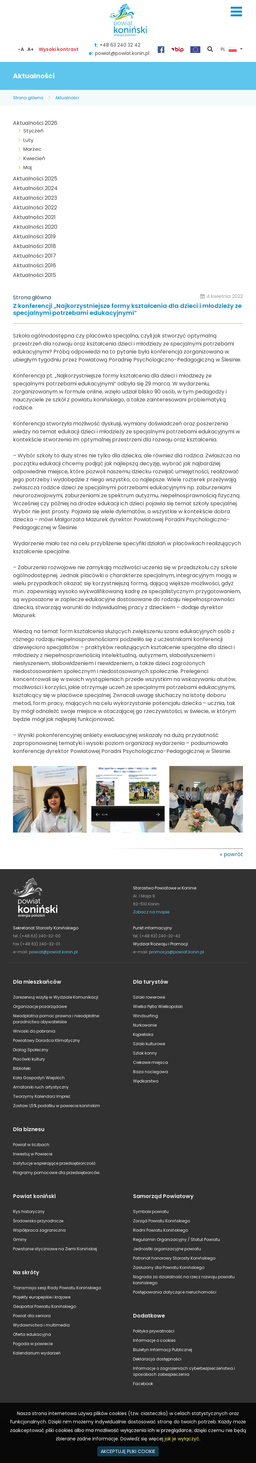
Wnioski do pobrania (34, 1031)
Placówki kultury (29, 1059)
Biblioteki (22, 1068)
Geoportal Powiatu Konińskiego (44, 1306)
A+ (30, 49)
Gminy (20, 1239)
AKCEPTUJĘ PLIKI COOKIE (128, 1451)
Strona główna (28, 98)
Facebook (143, 1383)
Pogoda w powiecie (33, 1343)
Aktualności (67, 98)
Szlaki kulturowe (149, 1044)
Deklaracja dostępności (157, 1359)
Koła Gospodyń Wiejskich (39, 1078)
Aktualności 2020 (35, 227)
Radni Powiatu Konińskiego (160, 1230)
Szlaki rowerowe (149, 997)
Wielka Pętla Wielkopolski (158, 1006)
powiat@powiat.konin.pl (122, 53)
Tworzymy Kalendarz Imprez (41, 1096)
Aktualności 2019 (34, 236)
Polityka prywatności (153, 1331)
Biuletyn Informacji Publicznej (162, 1349)
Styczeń (33, 130)
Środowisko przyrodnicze (38, 1221)
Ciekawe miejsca (150, 1062)
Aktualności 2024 (35, 188)
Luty (28, 139)
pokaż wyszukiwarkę (210, 49)
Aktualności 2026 (35, 123)
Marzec (32, 148)
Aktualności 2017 (34, 256)
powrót (233, 854)
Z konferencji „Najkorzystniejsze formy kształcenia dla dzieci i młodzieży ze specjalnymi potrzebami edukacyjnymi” (127, 309)
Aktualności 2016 (34, 265)
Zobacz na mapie (151, 912)
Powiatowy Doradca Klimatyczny (46, 1040)
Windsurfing (145, 1016)
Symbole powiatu (151, 1211)
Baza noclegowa (150, 1072)
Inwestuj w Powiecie (32, 1154)
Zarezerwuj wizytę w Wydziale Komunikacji (55, 997)
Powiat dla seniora (32, 1316)
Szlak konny (145, 1053)
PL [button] (229, 50)
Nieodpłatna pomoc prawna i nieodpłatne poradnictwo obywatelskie (56, 1019)
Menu (236, 11)
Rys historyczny (29, 1211)
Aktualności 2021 (34, 217)
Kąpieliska (143, 1034)
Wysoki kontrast (59, 49)
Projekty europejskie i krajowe (41, 1297)
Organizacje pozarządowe (40, 1006)
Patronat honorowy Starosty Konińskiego (174, 1258)
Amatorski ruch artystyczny (41, 1087)
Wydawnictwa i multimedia (41, 1325)
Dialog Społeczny (30, 1050)
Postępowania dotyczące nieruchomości (174, 1292)
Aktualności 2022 (35, 207)
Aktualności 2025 (35, 178)
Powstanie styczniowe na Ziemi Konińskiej (55, 1249)
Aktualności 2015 (34, 275)
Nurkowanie (145, 1025)
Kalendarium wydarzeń (37, 1353)
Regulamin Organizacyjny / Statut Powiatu (176, 1239)
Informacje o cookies (154, 1340)
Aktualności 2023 (35, 198)
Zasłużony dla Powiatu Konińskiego (168, 1267)
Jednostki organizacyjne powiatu (167, 1249)
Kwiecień (34, 158)
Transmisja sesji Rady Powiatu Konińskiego (57, 1288)
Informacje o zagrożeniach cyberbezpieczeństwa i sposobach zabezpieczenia (184, 1371)
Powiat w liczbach (31, 1144)
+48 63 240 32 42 (120, 45)
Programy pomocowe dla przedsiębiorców (56, 1172)
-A (21, 49)
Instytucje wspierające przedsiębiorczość (54, 1163)
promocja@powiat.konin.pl (176, 952)
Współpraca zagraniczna (39, 1230)
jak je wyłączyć (182, 1438)
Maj (27, 167)
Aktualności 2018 (34, 246)
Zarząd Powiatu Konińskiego (161, 1221)
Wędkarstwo (145, 1081)
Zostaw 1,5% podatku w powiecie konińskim (56, 1105)
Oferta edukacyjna (32, 1334)
